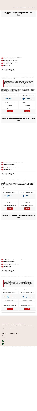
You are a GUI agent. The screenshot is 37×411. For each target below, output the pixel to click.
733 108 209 (5, 337)
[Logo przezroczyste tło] (6, 1)
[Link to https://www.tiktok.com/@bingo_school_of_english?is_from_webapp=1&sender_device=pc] (3, 344)
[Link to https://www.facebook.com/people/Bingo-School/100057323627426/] (3, 341)
